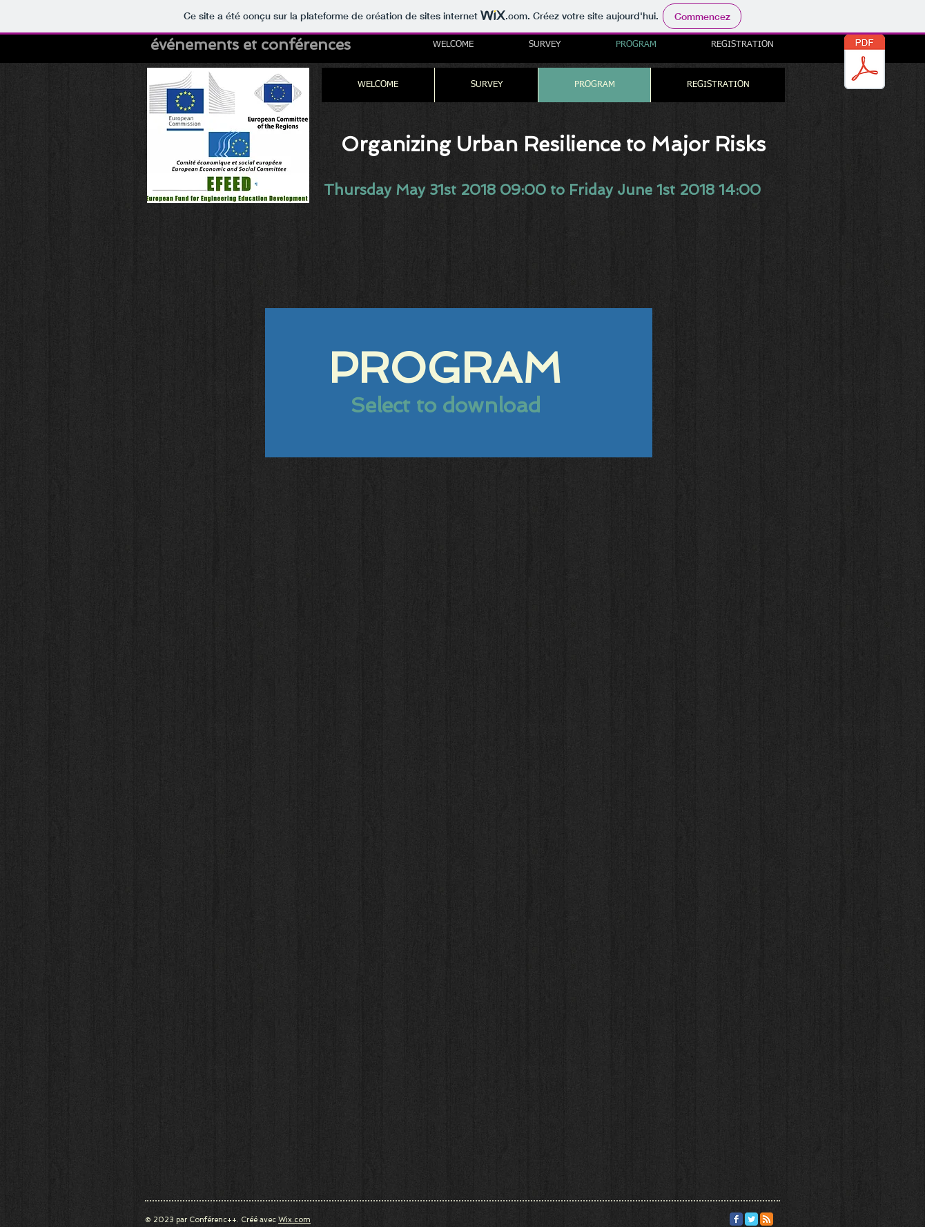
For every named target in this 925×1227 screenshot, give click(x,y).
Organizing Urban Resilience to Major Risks (553, 144)
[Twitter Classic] (751, 1219)
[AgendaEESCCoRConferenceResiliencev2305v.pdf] (864, 64)
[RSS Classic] (766, 1219)
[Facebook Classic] (736, 1219)
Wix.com (294, 1219)
